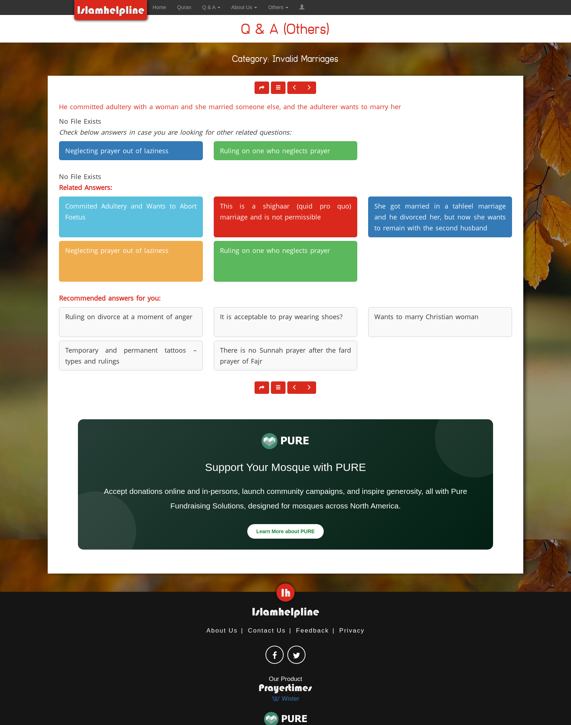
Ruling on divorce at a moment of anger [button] (128, 316)
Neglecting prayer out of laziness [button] (117, 150)
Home (159, 7)
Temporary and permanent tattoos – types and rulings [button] (131, 355)
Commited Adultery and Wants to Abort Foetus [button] (131, 211)
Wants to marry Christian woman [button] (426, 316)
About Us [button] (244, 7)
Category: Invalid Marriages (285, 60)
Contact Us (267, 630)
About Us (222, 630)
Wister (285, 698)
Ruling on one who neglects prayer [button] (275, 150)
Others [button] (278, 7)
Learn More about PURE (285, 531)
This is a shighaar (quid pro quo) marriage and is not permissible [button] (285, 211)
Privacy (352, 630)
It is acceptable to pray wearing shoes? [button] (281, 316)
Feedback (312, 630)
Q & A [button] (211, 7)
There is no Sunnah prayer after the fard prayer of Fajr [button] (285, 355)
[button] (302, 7)
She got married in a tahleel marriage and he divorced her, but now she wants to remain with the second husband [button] (440, 217)
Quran (184, 7)
